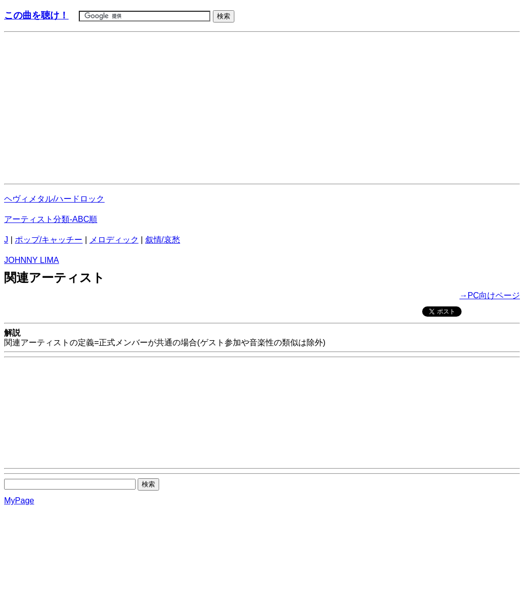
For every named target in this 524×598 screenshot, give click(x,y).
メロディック (114, 239)
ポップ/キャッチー (48, 239)
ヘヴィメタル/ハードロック (54, 198)
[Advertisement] (262, 108)
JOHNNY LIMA (31, 260)
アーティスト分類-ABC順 (50, 219)
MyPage (19, 500)
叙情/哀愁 (162, 239)
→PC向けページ (490, 295)
